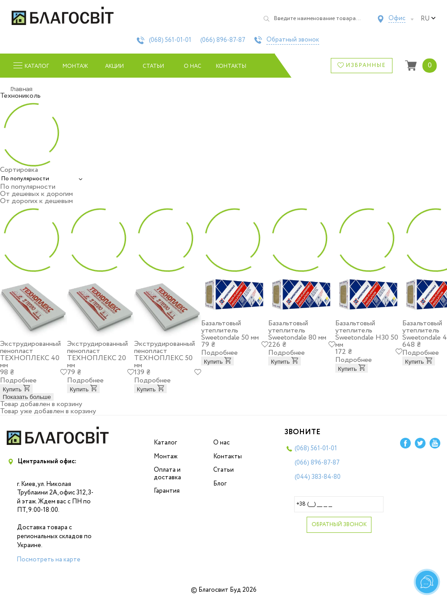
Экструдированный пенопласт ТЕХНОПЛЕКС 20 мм (97, 354)
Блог (220, 483)
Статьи (153, 66)
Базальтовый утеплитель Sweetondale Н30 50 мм (366, 334)
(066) (222, 40)
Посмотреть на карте (48, 559)
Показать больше (27, 397)
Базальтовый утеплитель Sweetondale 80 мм (297, 330)
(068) (170, 40)
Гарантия (167, 490)
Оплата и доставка (167, 473)
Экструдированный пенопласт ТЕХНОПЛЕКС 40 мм (30, 354)
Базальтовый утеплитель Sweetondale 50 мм (230, 330)
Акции (114, 66)
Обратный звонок (292, 40)
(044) (318, 477)
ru (428, 19)
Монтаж (75, 66)
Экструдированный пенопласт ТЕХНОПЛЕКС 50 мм (164, 354)
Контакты (231, 66)
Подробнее (18, 380)
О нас (192, 66)
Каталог (165, 442)
